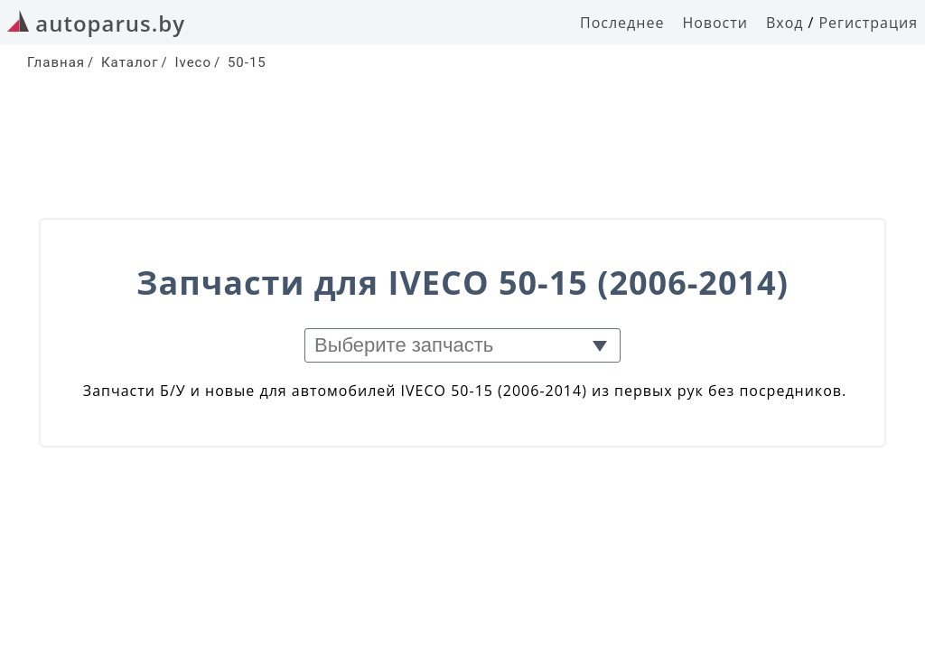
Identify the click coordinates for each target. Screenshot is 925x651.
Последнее (622, 23)
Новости (715, 23)
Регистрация (868, 23)
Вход (785, 23)
